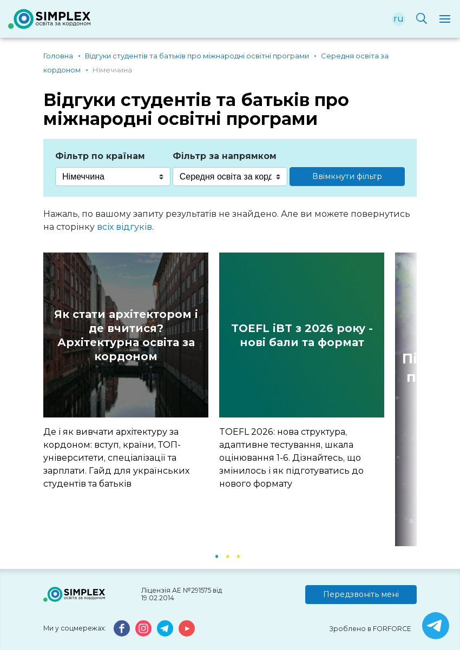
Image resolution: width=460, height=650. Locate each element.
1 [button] (216, 555)
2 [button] (227, 555)
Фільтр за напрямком (225, 156)
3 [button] (238, 555)
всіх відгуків (124, 227)
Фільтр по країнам (100, 156)
